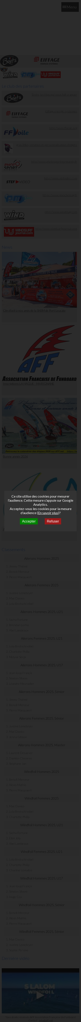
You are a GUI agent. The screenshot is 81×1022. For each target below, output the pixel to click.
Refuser (53, 521)
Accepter (29, 521)
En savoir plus (48, 513)
